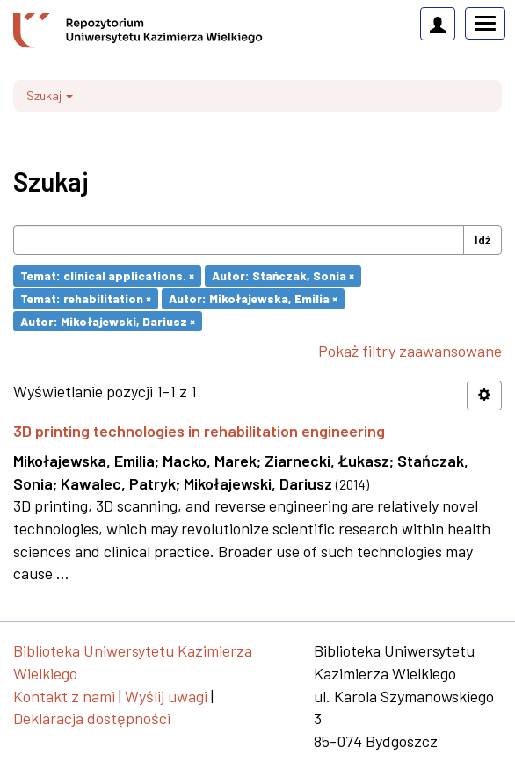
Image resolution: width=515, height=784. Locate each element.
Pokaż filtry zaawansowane (410, 350)
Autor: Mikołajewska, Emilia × (253, 298)
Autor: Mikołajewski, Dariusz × (107, 320)
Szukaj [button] (49, 95)
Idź (482, 239)
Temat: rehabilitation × (85, 298)
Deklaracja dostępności (91, 718)
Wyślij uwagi (166, 696)
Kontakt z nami (64, 696)
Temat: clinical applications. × (107, 275)
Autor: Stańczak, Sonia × (283, 275)
